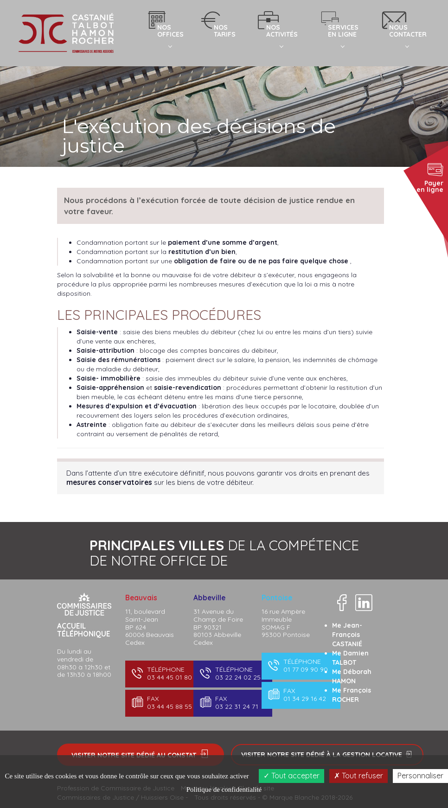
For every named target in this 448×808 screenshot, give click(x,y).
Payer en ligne (429, 177)
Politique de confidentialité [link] (224, 789)
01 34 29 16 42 (300, 695)
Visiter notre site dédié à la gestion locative (327, 755)
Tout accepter (291, 775)
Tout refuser (358, 775)
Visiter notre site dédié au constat (140, 754)
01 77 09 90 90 (300, 665)
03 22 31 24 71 (232, 702)
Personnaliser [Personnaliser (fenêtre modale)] (420, 775)
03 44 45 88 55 (163, 702)
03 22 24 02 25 (232, 673)
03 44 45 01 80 (163, 673)
